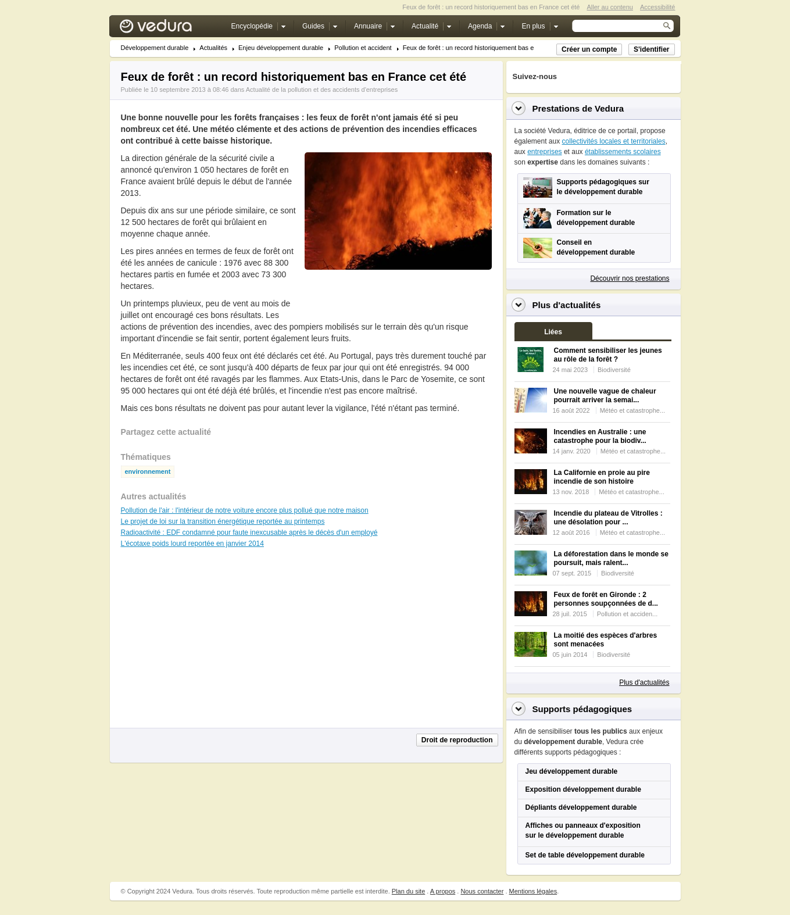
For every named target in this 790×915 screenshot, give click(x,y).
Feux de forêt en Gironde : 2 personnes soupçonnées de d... (606, 599)
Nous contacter (481, 891)
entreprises (544, 152)
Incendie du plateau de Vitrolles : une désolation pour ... (608, 517)
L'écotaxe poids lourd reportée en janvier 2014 (192, 543)
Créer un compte (589, 49)
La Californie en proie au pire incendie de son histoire (602, 477)
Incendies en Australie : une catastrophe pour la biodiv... (600, 436)
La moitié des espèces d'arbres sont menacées (605, 639)
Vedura (169, 29)
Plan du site (408, 891)
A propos (442, 891)
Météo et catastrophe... (633, 410)
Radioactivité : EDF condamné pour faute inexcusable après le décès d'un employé (249, 532)
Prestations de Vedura (578, 108)
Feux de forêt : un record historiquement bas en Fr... (477, 48)
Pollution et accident (362, 48)
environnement (148, 472)
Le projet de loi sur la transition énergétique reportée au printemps (223, 521)
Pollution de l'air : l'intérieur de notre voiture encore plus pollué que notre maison (245, 510)
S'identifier (652, 49)
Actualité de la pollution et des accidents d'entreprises (322, 89)
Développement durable (155, 48)
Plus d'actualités (644, 682)
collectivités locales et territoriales (614, 141)
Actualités (213, 48)
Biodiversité (614, 369)
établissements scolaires (623, 152)
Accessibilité (657, 6)
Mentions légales (533, 891)
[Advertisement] (398, 295)
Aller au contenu (610, 6)
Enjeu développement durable (280, 48)
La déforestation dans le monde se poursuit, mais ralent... (611, 558)
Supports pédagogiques (582, 709)
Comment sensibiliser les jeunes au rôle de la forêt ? (608, 354)
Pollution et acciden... (627, 613)
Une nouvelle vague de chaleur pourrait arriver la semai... (605, 395)
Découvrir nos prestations (629, 278)
